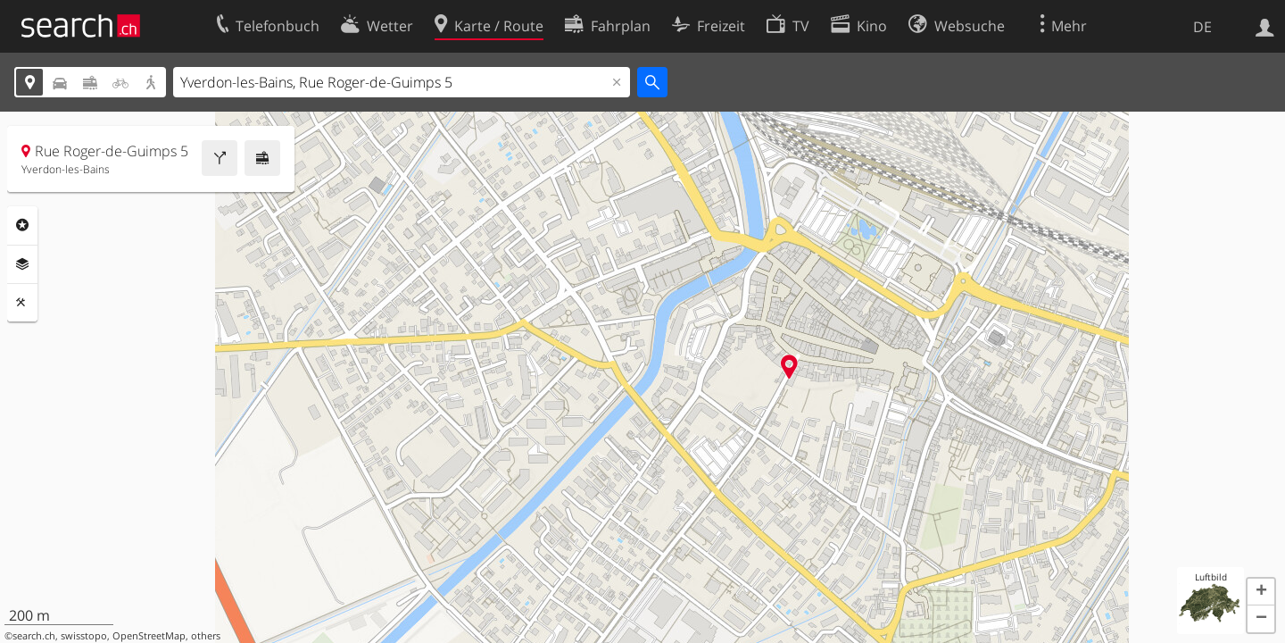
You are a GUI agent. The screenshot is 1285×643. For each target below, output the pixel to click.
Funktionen (22, 303)
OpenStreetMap (149, 636)
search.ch (33, 636)
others (205, 636)
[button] (1261, 592)
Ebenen (22, 264)
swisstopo (84, 636)
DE (1202, 27)
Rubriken (22, 225)
